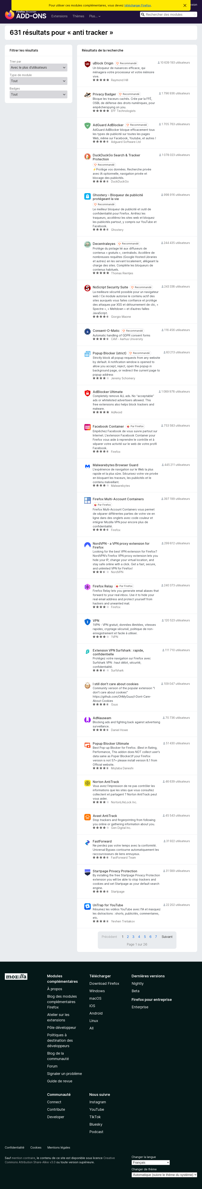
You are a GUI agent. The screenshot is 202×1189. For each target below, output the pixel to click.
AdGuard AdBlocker (108, 125)
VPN (96, 621)
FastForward (102, 841)
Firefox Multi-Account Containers (118, 499)
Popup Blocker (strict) (109, 353)
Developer (55, 1117)
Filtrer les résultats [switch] (24, 50)
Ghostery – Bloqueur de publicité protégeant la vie (118, 197)
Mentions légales (58, 1147)
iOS (92, 1006)
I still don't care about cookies (115, 684)
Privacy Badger (104, 94)
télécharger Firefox (137, 5)
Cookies (35, 1147)
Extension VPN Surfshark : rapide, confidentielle (118, 652)
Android (96, 1013)
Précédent (109, 937)
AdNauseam (102, 718)
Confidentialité (14, 1147)
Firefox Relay (103, 586)
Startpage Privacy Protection (115, 871)
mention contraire (23, 1158)
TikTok (95, 1117)
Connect (54, 1102)
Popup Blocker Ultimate (111, 744)
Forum (52, 1066)
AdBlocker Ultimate (108, 392)
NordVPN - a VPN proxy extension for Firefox (121, 545)
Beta (135, 991)
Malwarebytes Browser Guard (115, 465)
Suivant (167, 937)
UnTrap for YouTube (108, 905)
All (91, 1028)
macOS (95, 998)
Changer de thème (144, 1169)
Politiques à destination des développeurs (60, 1040)
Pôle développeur (61, 1027)
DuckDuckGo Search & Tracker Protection (116, 157)
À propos (54, 989)
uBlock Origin (103, 63)
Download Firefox (104, 983)
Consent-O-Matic (106, 331)
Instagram (97, 1102)
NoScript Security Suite (110, 287)
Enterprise (140, 1007)
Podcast (96, 1132)
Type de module (21, 75)
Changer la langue (144, 1157)
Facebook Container (108, 426)
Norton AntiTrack (106, 782)
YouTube (96, 1109)
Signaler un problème (64, 1073)
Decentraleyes (104, 244)
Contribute (56, 1109)
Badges (15, 88)
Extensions (59, 16)
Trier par (15, 61)
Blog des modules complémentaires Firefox (62, 1001)
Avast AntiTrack (105, 816)
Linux (93, 1021)
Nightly (138, 983)
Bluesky (95, 1124)
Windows (97, 991)
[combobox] (168, 14)
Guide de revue (59, 1081)
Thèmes (78, 16)
